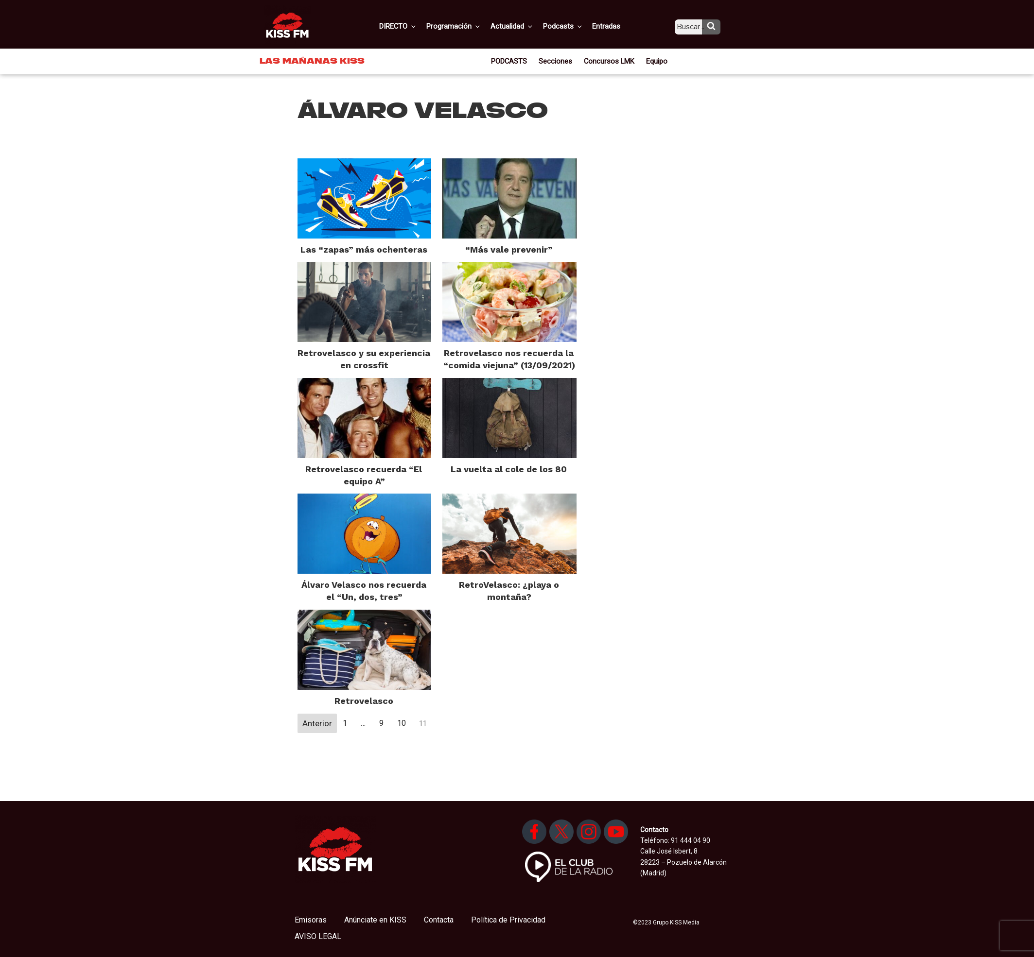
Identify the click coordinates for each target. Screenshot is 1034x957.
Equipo (653, 60)
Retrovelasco (363, 701)
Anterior (317, 723)
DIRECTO (413, 26)
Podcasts (572, 26)
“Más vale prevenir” (509, 249)
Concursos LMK (608, 60)
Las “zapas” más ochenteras (363, 249)
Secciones (558, 60)
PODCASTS (513, 60)
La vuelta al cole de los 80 (509, 469)
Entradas (614, 26)
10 (401, 723)
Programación (466, 26)
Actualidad (523, 26)
